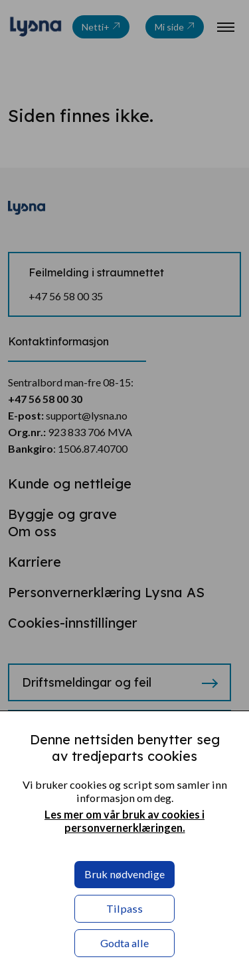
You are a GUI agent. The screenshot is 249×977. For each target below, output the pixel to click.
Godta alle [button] (124, 943)
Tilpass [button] (124, 908)
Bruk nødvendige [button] (124, 874)
